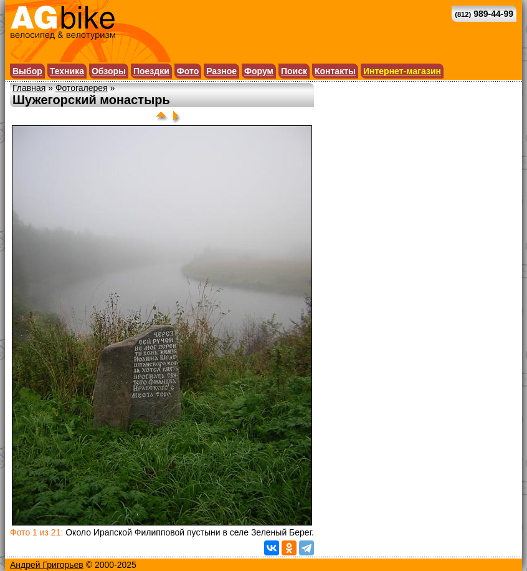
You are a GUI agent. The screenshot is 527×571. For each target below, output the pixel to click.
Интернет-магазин (402, 71)
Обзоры (109, 71)
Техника (67, 71)
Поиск (294, 71)
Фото (188, 71)
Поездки (151, 71)
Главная (28, 88)
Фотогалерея (81, 88)
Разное (221, 71)
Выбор (27, 71)
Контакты (335, 71)
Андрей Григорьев (46, 565)
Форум (258, 71)
